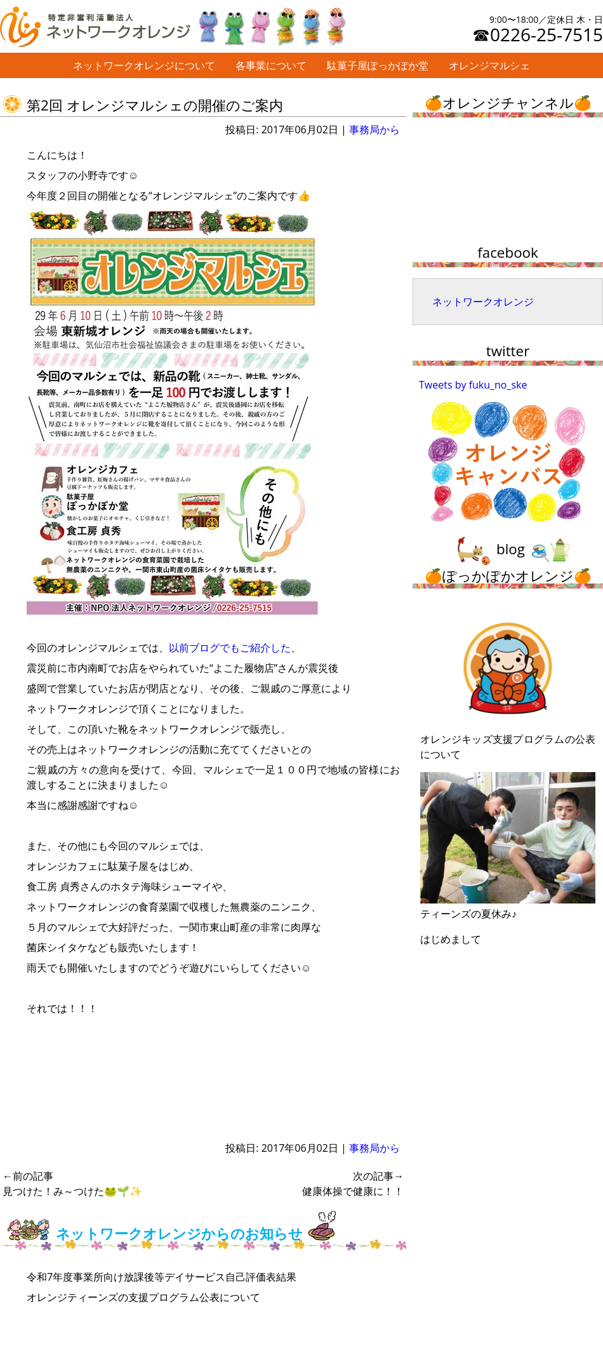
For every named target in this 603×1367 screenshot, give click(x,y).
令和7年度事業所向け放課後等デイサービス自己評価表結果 (161, 1277)
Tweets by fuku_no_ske (473, 385)
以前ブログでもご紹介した (230, 648)
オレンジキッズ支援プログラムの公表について (507, 683)
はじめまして (450, 939)
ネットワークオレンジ (483, 302)
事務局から (374, 130)
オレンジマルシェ (489, 65)
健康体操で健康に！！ (353, 1183)
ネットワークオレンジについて (144, 65)
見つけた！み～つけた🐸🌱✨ (72, 1183)
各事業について (271, 65)
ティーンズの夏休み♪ (507, 846)
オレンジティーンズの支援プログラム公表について (143, 1297)
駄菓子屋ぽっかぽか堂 (377, 65)
